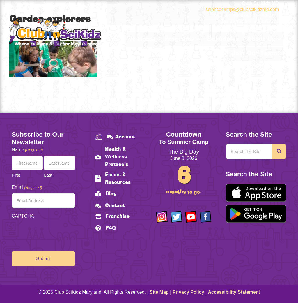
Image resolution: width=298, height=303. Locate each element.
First (16, 174)
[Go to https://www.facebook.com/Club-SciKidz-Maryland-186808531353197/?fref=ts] (205, 217)
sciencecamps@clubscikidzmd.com (242, 9)
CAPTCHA (23, 216)
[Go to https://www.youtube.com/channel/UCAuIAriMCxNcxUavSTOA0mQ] (191, 217)
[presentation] (56, 233)
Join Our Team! (255, 54)
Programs (179, 39)
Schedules (223, 39)
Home (142, 39)
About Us (261, 39)
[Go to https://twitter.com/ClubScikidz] (176, 217)
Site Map (159, 292)
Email (27, 187)
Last (48, 174)
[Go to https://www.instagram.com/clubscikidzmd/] (162, 217)
